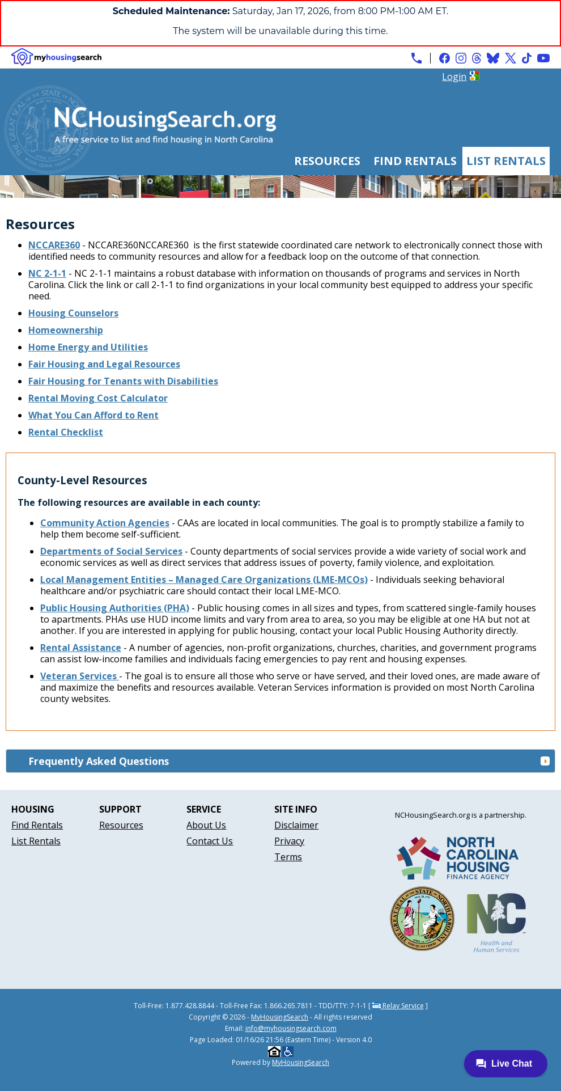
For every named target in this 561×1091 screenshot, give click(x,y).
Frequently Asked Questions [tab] (289, 761)
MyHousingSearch (279, 1017)
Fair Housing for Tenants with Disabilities (123, 381)
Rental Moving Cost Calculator (98, 398)
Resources (327, 160)
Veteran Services (79, 676)
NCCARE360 (54, 245)
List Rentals (506, 160)
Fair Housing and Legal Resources (104, 364)
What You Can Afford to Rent (93, 415)
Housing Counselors (73, 313)
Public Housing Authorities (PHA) (114, 608)
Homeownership (65, 330)
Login (454, 76)
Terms (288, 857)
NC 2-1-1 (47, 273)
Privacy (289, 841)
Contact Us (209, 841)
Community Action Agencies (104, 523)
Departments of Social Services (111, 551)
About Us (206, 825)
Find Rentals (415, 160)
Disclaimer (296, 825)
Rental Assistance (80, 647)
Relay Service (398, 1005)
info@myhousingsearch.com (291, 1028)
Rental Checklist (65, 432)
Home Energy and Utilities (88, 347)
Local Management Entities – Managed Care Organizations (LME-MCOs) (204, 579)
